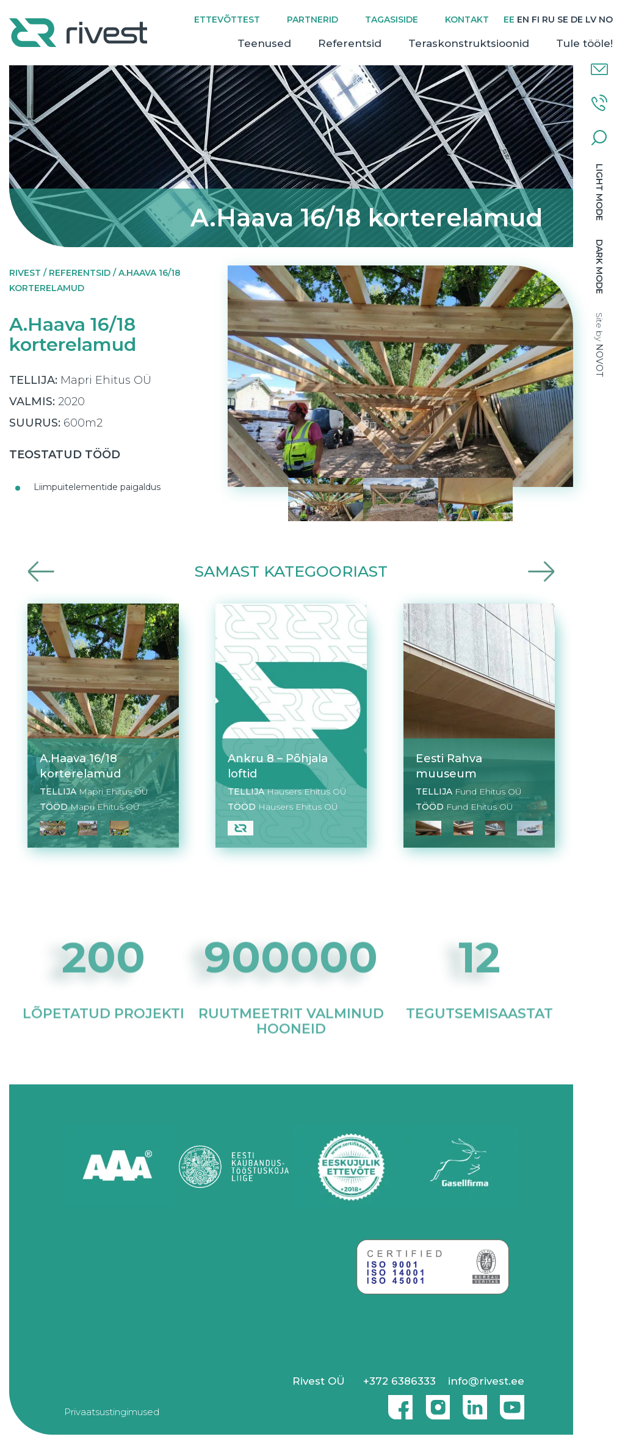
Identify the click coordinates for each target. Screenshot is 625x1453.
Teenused (264, 43)
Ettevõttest (227, 19)
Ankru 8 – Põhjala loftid (278, 766)
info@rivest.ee (486, 1381)
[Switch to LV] (590, 19)
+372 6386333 (399, 1381)
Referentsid (349, 43)
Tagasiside (391, 19)
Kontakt (467, 19)
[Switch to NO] (606, 19)
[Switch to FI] (536, 19)
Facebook (397, 1402)
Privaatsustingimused (111, 1412)
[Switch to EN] (523, 19)
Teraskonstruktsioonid (468, 43)
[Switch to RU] (548, 19)
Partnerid (312, 19)
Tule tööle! (584, 43)
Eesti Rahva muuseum (449, 766)
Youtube (512, 1402)
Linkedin (472, 1402)
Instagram (434, 1402)
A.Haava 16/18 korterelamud (80, 766)
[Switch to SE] (562, 19)
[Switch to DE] (577, 19)
